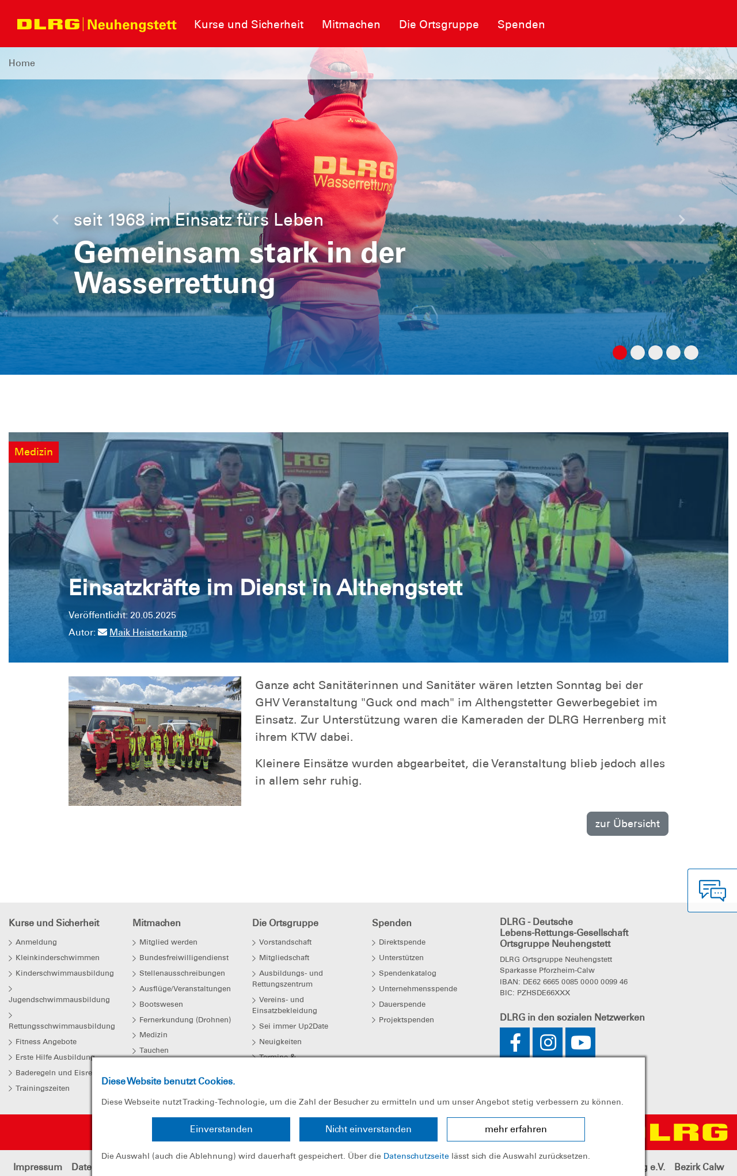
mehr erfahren (516, 1129)
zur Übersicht (627, 823)
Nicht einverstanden (368, 1129)
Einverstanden (221, 1129)
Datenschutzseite (416, 1156)
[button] (55, 222)
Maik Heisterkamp (142, 632)
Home (22, 63)
